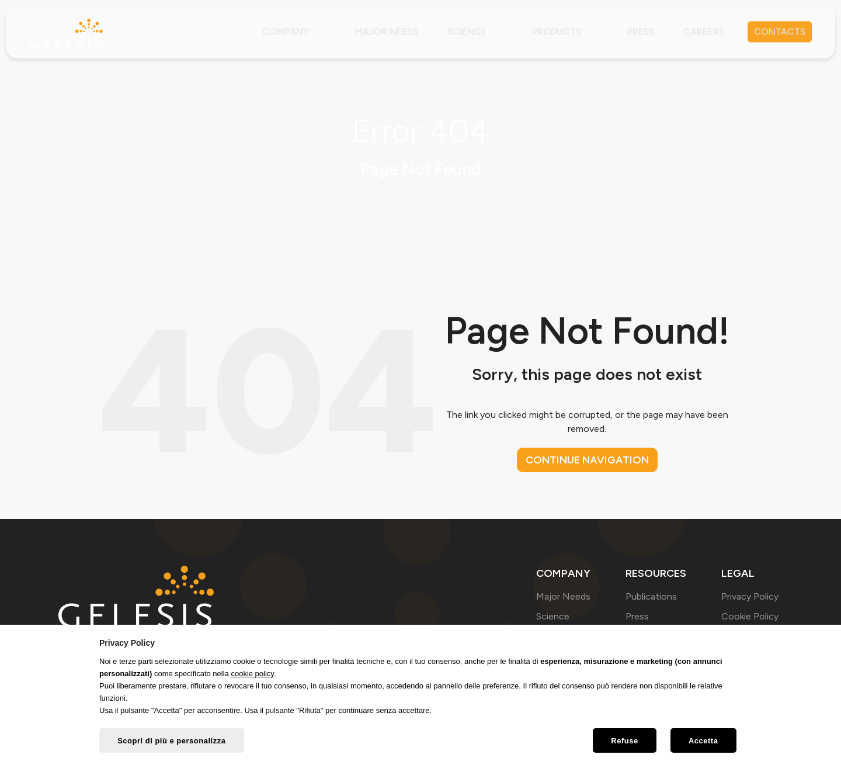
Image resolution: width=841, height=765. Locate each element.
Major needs (379, 31)
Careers (701, 31)
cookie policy (252, 674)
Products (561, 31)
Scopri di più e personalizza (172, 741)
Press (638, 31)
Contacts (778, 31)
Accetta (702, 741)
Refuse (622, 741)
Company (286, 31)
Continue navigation (587, 460)
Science (470, 31)
